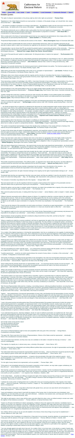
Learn (28, 12)
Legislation (35, 12)
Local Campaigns (46, 12)
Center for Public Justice (54, 133)
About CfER (11, 12)
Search (71, 12)
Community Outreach (60, 12)
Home (4, 12)
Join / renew (20, 12)
